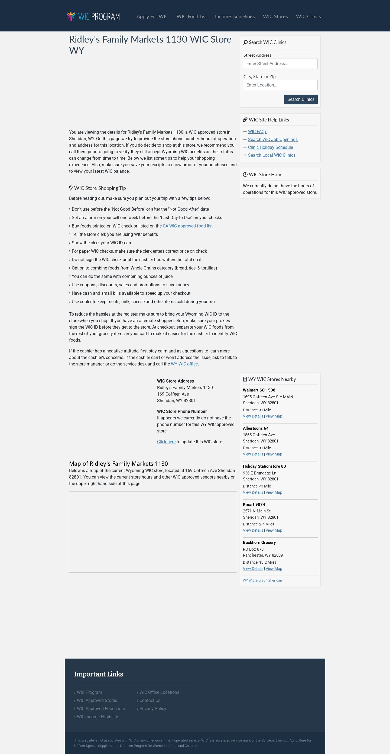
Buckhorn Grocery (259, 542)
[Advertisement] (109, 92)
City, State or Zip (259, 76)
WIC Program (89, 692)
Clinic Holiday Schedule (270, 147)
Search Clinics (300, 99)
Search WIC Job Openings (273, 139)
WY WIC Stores (254, 580)
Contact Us (149, 700)
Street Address (257, 54)
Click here (166, 441)
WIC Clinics (308, 16)
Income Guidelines (235, 16)
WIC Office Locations (159, 692)
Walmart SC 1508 (259, 390)
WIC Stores (275, 16)
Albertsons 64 (256, 428)
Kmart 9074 (254, 504)
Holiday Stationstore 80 (264, 466)
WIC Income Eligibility (97, 716)
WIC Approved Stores (97, 700)
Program (93, 17)
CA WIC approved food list (188, 226)
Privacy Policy (152, 708)
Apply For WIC (152, 16)
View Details (253, 416)
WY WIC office (184, 364)
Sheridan (275, 580)
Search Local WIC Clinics (271, 155)
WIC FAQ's (257, 131)
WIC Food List (192, 16)
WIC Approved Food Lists (101, 708)
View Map (274, 416)
